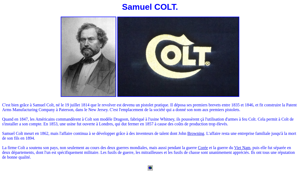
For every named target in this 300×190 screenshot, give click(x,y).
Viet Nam (242, 147)
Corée (203, 147)
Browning (195, 133)
